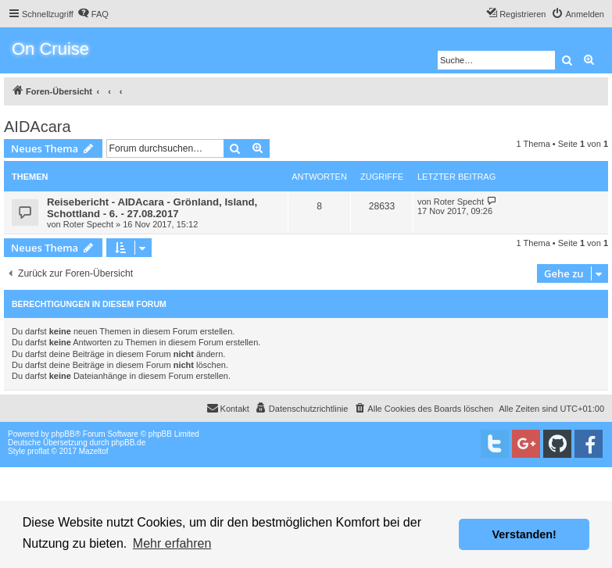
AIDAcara (37, 126)
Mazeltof (94, 451)
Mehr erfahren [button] (172, 543)
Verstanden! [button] (524, 534)
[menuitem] (93, 14)
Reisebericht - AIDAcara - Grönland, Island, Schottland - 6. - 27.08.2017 (152, 208)
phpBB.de (128, 442)
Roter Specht (88, 224)
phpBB (63, 434)
